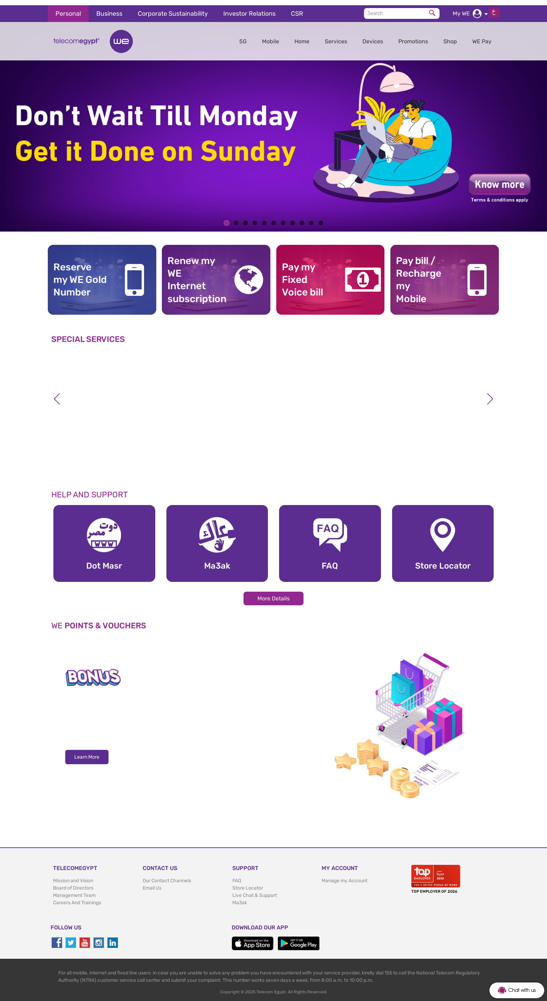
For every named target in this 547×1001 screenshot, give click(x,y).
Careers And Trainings (77, 897)
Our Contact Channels (167, 875)
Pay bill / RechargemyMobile (418, 274)
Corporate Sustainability (173, 8)
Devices (372, 36)
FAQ (236, 875)
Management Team (74, 890)
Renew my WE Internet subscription (194, 274)
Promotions (413, 36)
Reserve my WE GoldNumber (80, 274)
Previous (56, 394)
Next (490, 394)
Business (109, 8)
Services (336, 36)
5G (243, 36)
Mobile (270, 36)
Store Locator (247, 883)
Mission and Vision (73, 875)
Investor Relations (249, 8)
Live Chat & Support (254, 890)
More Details (273, 593)
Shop (450, 36)
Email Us (152, 883)
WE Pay (482, 36)
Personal (68, 8)
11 (321, 218)
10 (311, 218)
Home (301, 36)
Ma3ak (239, 897)
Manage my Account (344, 875)
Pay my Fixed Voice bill (302, 274)
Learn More (86, 752)
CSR (297, 8)
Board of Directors (73, 883)
